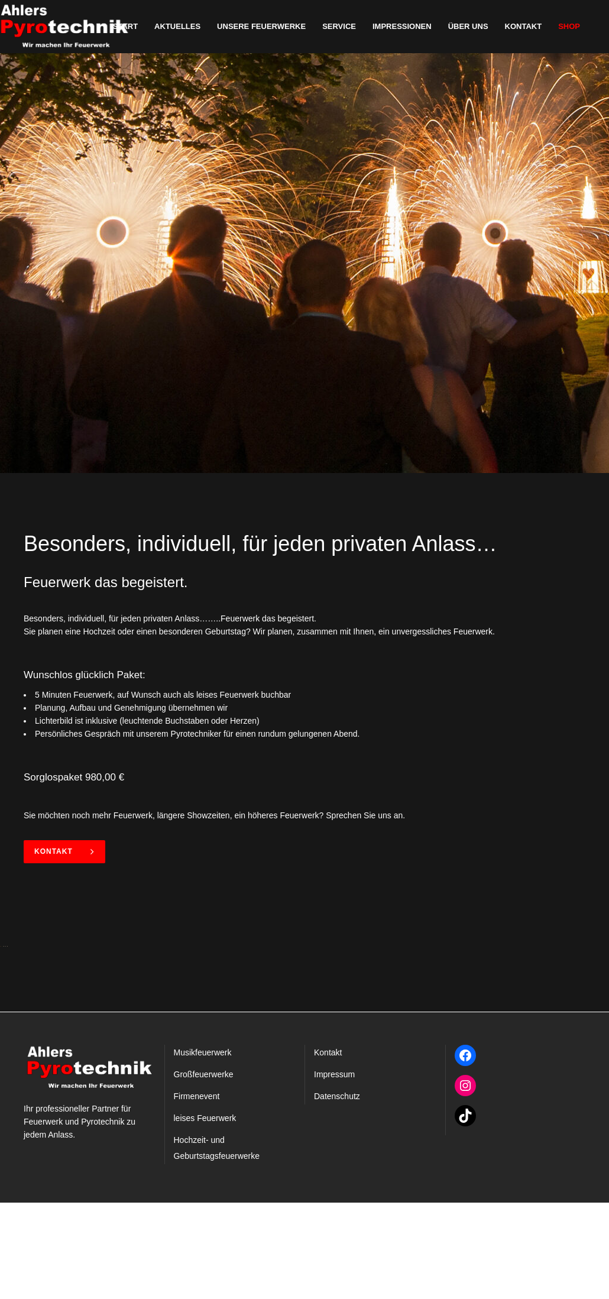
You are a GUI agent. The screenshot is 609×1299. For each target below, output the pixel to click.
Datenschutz (337, 1192)
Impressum (334, 1170)
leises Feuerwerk (205, 1214)
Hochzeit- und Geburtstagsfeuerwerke (217, 1244)
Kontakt (64, 851)
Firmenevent (197, 1192)
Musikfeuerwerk (203, 1149)
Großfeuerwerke (204, 1170)
